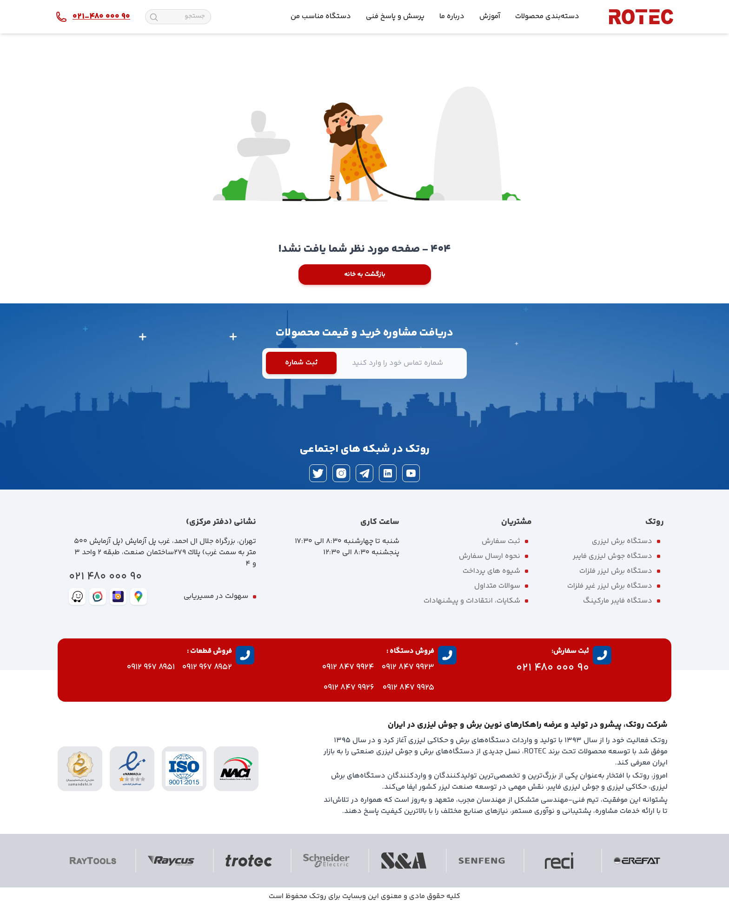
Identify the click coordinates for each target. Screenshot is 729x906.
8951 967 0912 (151, 667)
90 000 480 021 (105, 576)
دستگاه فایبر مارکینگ (617, 601)
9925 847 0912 (408, 687)
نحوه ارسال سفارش (489, 556)
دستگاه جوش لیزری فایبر (612, 556)
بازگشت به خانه (364, 274)
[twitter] (318, 473)
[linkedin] (388, 473)
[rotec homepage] (641, 16)
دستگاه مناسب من (321, 16)
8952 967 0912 (207, 667)
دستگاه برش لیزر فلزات (615, 571)
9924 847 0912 (348, 667)
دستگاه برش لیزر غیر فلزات (609, 586)
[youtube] (411, 473)
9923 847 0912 (408, 667)
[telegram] (364, 473)
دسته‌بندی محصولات (547, 16)
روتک (317, 896)
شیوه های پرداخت (491, 571)
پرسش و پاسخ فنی (395, 16)
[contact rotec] (93, 16)
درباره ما (451, 16)
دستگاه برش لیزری (622, 541)
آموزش (489, 16)
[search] (154, 17)
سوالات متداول (497, 586)
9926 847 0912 (349, 687)
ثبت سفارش (501, 541)
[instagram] (341, 473)
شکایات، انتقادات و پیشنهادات (472, 601)
